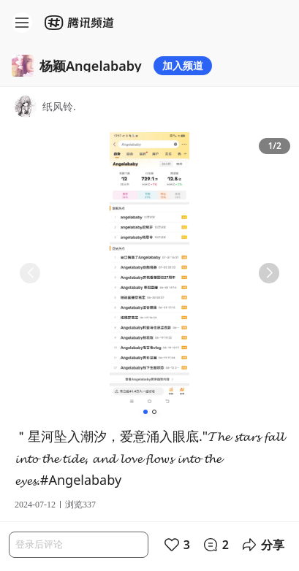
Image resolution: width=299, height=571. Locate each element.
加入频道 (182, 65)
